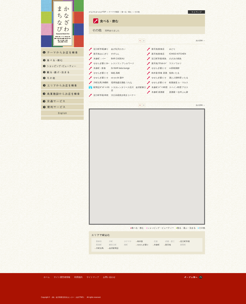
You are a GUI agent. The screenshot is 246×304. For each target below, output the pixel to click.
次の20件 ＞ (200, 41)
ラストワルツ (175, 63)
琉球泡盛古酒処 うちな (121, 82)
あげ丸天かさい (118, 49)
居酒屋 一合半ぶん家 (178, 92)
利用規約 (78, 277)
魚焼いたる (174, 73)
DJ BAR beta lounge (120, 68)
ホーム (47, 277)
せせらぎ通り (142, 245)
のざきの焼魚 (175, 58)
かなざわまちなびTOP (97, 12)
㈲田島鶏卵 (174, 68)
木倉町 (157, 245)
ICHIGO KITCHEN (177, 54)
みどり (172, 49)
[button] (147, 162)
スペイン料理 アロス (178, 87)
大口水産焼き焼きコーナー (123, 95)
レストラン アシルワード (122, 63)
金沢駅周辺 (113, 248)
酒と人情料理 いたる (178, 78)
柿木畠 (140, 241)
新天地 (168, 245)
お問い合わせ (109, 277)
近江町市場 (185, 241)
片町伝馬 (100, 248)
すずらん (115, 54)
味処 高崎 (115, 73)
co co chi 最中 (117, 78)
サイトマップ (93, 277)
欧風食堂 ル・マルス (178, 82)
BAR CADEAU (117, 58)
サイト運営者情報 (62, 277)
